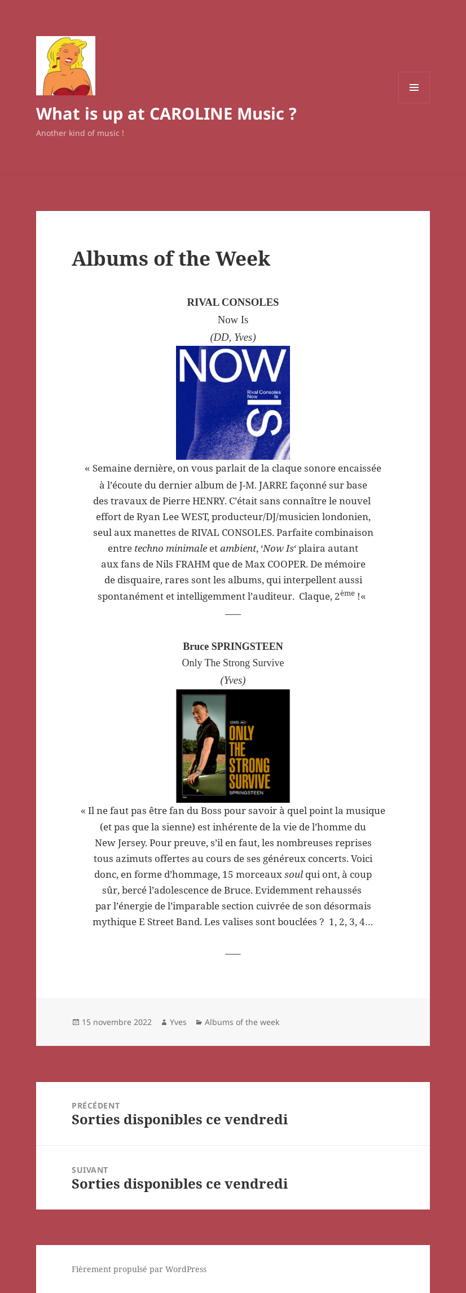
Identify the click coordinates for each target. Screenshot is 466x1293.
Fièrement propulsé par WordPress (139, 1269)
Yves (178, 1022)
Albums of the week (242, 1022)
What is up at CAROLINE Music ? (166, 113)
